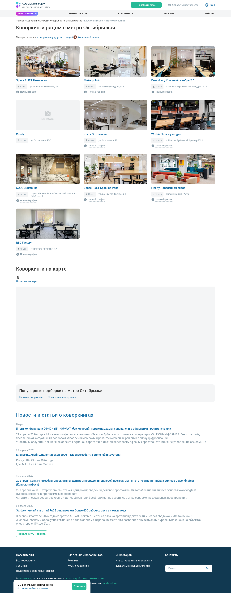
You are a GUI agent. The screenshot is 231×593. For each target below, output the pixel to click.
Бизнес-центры (78, 13)
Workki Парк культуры (166, 134)
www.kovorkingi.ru (111, 583)
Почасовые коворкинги (62, 397)
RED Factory (24, 242)
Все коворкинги (25, 560)
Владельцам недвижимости (133, 565)
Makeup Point (92, 80)
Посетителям (25, 555)
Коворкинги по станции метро (66, 20)
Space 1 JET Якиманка (31, 80)
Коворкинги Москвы (37, 20)
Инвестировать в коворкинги (134, 560)
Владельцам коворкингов (85, 555)
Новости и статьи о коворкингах (55, 414)
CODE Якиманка (27, 188)
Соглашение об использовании (32, 588)
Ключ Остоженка (95, 134)
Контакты (172, 555)
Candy (20, 134)
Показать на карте (27, 279)
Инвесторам (124, 555)
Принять (79, 586)
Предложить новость (32, 534)
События (21, 565)
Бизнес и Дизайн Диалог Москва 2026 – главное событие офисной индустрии (68, 455)
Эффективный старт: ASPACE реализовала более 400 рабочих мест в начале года (71, 510)
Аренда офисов (27, 13)
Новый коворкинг (78, 565)
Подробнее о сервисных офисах (35, 570)
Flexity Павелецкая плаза (168, 188)
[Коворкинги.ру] (30, 5)
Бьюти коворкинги (31, 397)
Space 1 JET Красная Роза (101, 188)
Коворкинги (125, 13)
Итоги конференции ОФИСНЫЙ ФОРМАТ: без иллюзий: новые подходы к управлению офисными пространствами (93, 428)
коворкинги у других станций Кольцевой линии (68, 37)
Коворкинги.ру (24, 578)
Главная (20, 20)
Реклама (169, 13)
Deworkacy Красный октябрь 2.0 (172, 80)
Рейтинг (210, 13)
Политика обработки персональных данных (85, 578)
